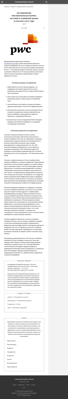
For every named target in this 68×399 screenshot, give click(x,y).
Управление (23, 307)
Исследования (12, 363)
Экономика (15, 307)
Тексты (9, 359)
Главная (6, 6)
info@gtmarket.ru (26, 395)
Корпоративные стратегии (25, 6)
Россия (18, 304)
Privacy (33, 385)
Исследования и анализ (21, 297)
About (14, 385)
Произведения (12, 367)
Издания (10, 348)
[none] (2, 2)
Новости (12, 6)
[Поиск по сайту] (46, 2)
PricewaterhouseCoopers (12, 63)
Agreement (21, 385)
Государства (11, 304)
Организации (12, 300)
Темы (9, 307)
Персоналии (11, 341)
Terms (27, 385)
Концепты (10, 356)
